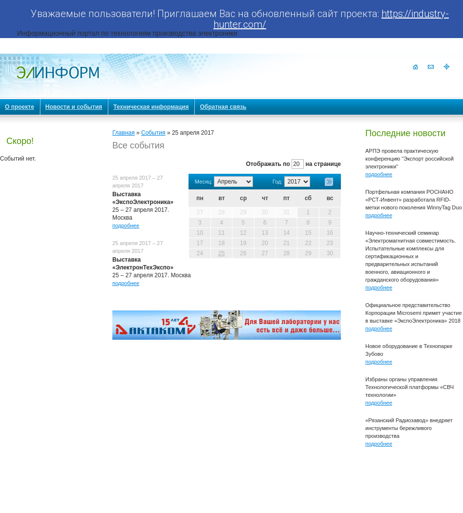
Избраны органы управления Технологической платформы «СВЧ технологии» (409, 387)
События (153, 132)
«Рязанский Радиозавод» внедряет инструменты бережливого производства (409, 428)
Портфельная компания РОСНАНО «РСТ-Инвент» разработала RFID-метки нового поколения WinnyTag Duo (413, 199)
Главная (123, 132)
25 (221, 253)
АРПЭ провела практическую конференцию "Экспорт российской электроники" (409, 158)
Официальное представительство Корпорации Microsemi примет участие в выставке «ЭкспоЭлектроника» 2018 (413, 313)
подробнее (125, 225)
